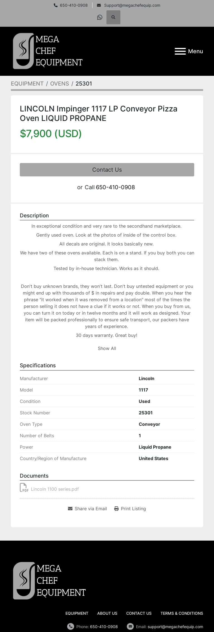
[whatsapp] (100, 17)
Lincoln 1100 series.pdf (49, 489)
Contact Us (107, 169)
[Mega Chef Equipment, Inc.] (49, 580)
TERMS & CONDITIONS (181, 613)
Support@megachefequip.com (131, 5)
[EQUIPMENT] (27, 83)
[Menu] (180, 51)
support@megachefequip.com (175, 626)
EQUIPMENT (76, 613)
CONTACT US (139, 613)
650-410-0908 (74, 5)
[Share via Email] (87, 508)
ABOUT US (107, 613)
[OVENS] (59, 83)
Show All (107, 348)
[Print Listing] (130, 508)
